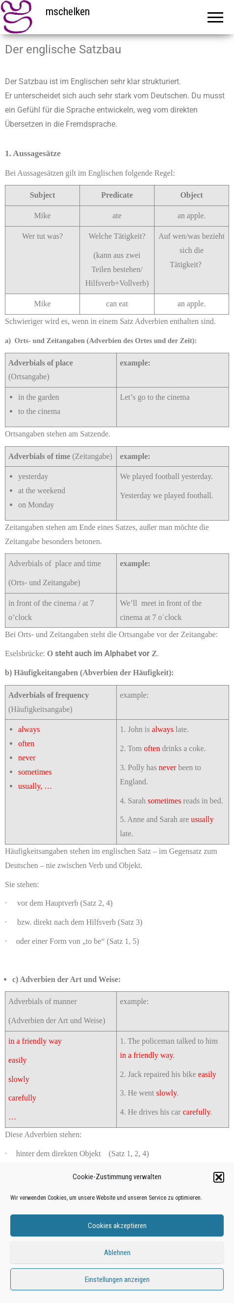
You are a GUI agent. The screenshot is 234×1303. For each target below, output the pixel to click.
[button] (219, 1177)
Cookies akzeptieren (117, 1225)
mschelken (68, 11)
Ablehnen (117, 1252)
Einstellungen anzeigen (117, 1279)
